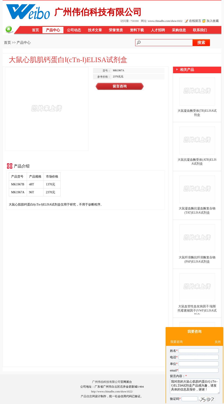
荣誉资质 (116, 30)
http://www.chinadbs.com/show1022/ (112, 391)
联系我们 (200, 30)
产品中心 (53, 30)
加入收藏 (212, 21)
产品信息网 (88, 396)
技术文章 (95, 30)
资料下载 (137, 30)
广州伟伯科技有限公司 (106, 381)
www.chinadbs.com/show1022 (165, 21)
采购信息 (179, 30)
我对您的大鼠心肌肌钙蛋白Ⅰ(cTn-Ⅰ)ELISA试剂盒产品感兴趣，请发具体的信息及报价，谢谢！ (195, 372)
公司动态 (74, 30)
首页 (35, 30)
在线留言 (195, 21)
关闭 (218, 328)
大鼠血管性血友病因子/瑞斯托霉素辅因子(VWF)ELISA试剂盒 (197, 310)
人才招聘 (158, 30)
